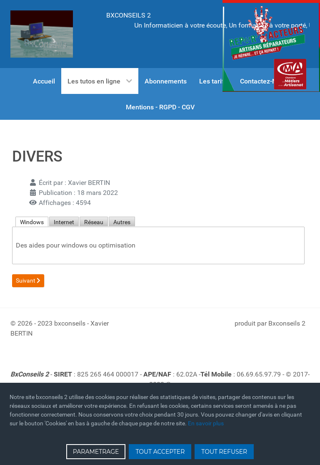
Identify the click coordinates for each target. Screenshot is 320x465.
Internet (64, 222)
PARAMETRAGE (96, 451)
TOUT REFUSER (224, 451)
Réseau (93, 222)
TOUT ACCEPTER (160, 451)
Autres (121, 222)
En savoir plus (206, 423)
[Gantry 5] (41, 34)
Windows (32, 222)
